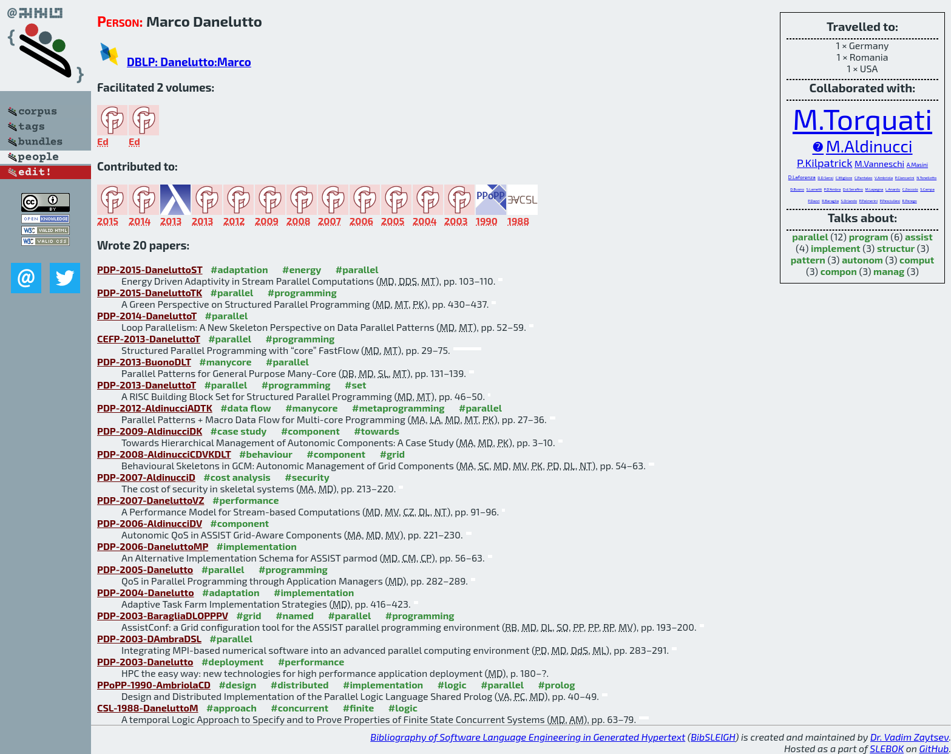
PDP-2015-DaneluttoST (150, 269)
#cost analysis (237, 477)
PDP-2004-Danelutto (145, 592)
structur (896, 248)
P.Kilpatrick (825, 162)
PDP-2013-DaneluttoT (146, 384)
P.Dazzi (813, 201)
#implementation (257, 546)
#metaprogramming (398, 407)
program (868, 236)
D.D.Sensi (825, 177)
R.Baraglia (830, 201)
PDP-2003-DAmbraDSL (149, 638)
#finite (358, 707)
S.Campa (927, 189)
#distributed (300, 684)
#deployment (232, 661)
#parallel (357, 269)
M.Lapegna (874, 189)
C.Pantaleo (864, 177)
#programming (302, 292)
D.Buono (797, 189)
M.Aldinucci (869, 145)
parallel (810, 236)
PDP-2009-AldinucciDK (149, 430)
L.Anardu (892, 189)
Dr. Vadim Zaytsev (909, 736)
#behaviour (266, 454)
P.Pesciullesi (890, 201)
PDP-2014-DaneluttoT (147, 315)
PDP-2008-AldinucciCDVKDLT (164, 454)
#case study (239, 430)
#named (295, 615)
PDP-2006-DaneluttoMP (152, 546)
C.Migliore (844, 177)
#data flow (245, 407)
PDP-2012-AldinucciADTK (154, 407)
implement (836, 248)
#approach (231, 707)
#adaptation (239, 269)
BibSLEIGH (713, 736)
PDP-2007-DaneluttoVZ (151, 500)
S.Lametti (814, 189)
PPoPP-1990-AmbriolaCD (154, 684)
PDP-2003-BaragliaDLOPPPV (162, 615)
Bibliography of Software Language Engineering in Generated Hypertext (527, 736)
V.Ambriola (884, 177)
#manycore (225, 361)
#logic (452, 684)
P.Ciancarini (905, 177)
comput (916, 259)
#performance (245, 500)
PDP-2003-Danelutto (145, 661)
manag (888, 271)
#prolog (556, 684)
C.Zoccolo (910, 189)
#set (356, 384)
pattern (808, 259)
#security (307, 477)
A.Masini (917, 164)
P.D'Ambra (832, 189)
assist (919, 236)
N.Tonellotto (926, 177)
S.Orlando (849, 201)
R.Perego (909, 201)
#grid (392, 454)
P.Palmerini (868, 201)
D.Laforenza (802, 177)
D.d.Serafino (853, 189)
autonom (862, 259)
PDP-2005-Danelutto (145, 569)
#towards (376, 430)
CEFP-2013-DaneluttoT (148, 338)
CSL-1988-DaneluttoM (147, 707)
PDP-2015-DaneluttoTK (149, 292)
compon (839, 271)
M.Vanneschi (879, 163)
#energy (301, 269)
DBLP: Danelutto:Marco (189, 62)
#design (237, 684)
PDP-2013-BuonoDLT (144, 361)
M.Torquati (862, 118)
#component (310, 430)
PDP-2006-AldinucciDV (149, 523)
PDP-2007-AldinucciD (146, 477)
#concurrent (299, 707)
